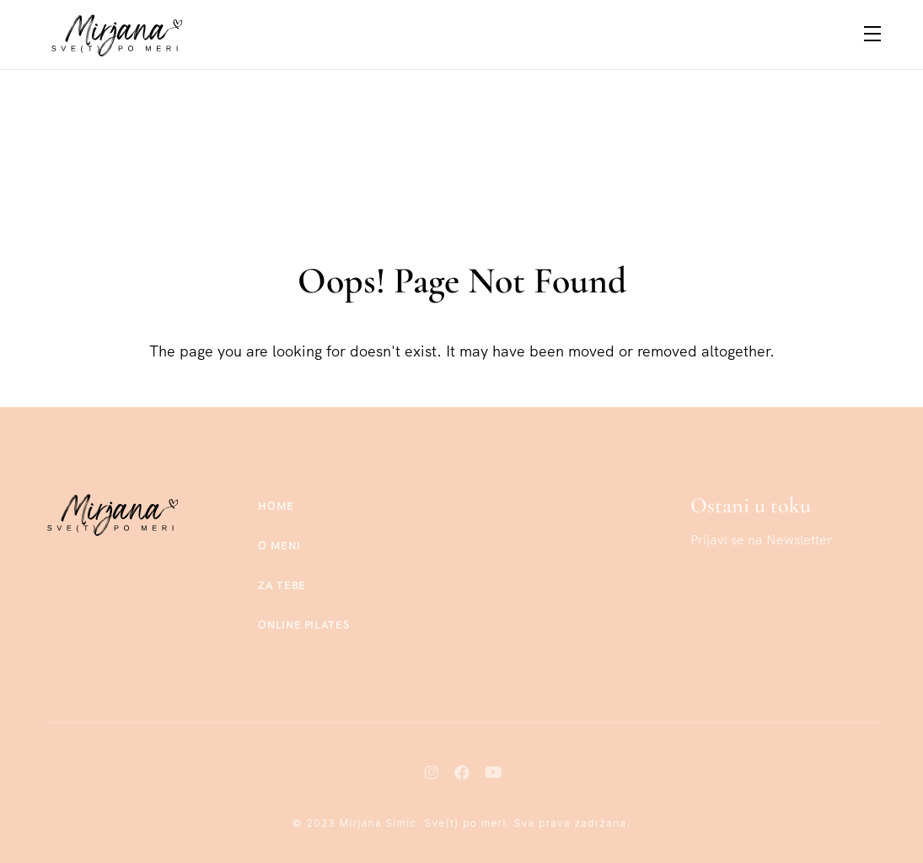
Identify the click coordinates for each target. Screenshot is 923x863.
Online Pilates (303, 625)
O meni (279, 546)
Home (276, 506)
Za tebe (282, 585)
